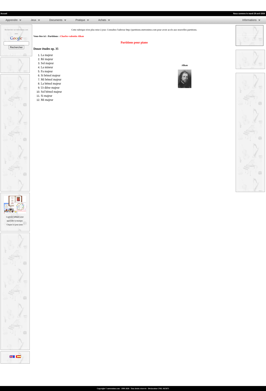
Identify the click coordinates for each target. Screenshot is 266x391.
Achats (102, 19)
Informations (249, 19)
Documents (55, 19)
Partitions (53, 36)
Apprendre (12, 19)
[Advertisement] (43, 5)
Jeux (33, 19)
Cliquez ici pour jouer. (15, 225)
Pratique (80, 19)
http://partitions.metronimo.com (141, 29)
